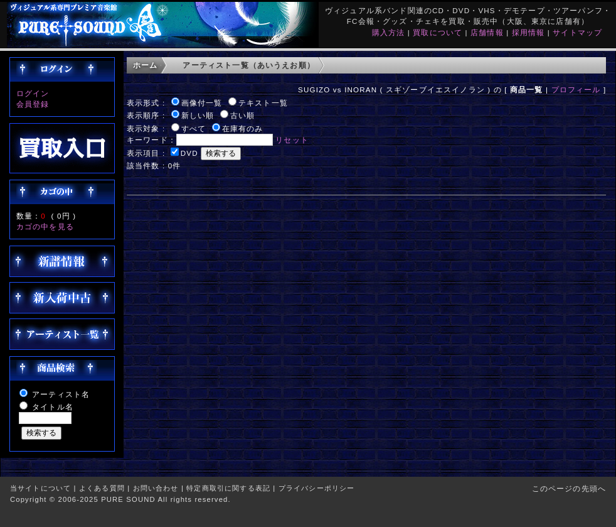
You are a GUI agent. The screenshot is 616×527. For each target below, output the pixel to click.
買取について (437, 32)
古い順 (242, 115)
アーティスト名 (61, 394)
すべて (193, 128)
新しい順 (198, 115)
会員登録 (33, 104)
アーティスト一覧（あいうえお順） (249, 65)
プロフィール (576, 89)
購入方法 (388, 32)
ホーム (145, 65)
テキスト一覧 (263, 103)
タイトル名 (52, 407)
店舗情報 (487, 32)
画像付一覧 (202, 103)
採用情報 (528, 32)
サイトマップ (577, 32)
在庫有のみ (242, 128)
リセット (292, 140)
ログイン (33, 93)
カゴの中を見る (45, 226)
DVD (189, 153)
